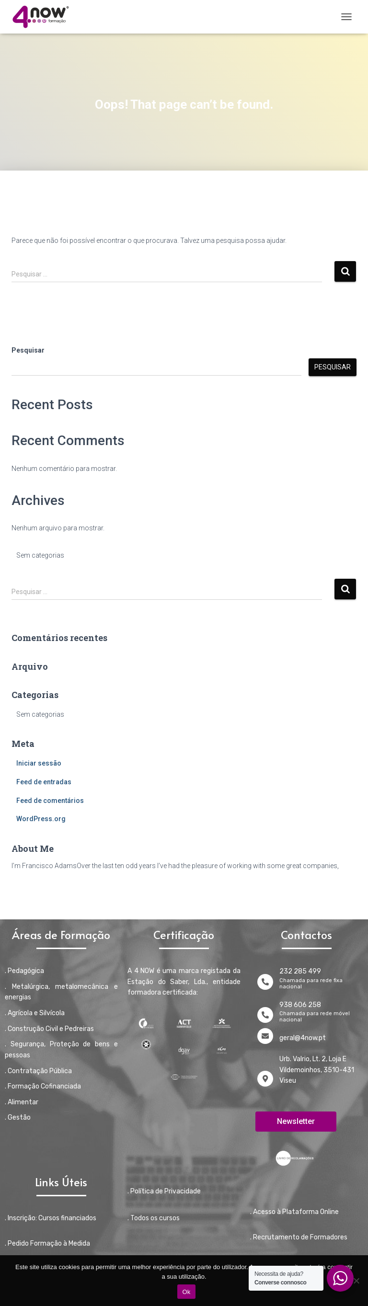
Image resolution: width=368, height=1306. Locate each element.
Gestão (19, 1117)
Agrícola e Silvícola (36, 1013)
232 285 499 (300, 971)
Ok (186, 1291)
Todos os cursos (155, 1218)
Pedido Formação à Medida (49, 1243)
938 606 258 (300, 1005)
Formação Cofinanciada (44, 1086)
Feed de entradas (43, 782)
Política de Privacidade (165, 1191)
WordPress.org (41, 819)
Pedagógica (26, 971)
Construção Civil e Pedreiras (51, 1029)
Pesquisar (28, 350)
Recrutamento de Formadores (300, 1237)
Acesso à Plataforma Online (296, 1212)
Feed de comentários (50, 800)
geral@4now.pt (302, 1038)
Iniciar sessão (38, 763)
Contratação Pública (40, 1071)
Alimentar (23, 1102)
